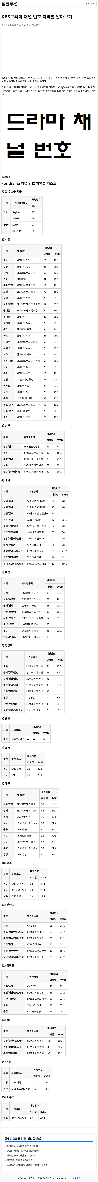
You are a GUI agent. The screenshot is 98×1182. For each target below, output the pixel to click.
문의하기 (76, 1177)
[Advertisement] (49, 49)
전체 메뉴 (90, 3)
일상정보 (5, 24)
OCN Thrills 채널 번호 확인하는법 (23, 1150)
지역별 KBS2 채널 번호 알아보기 (22, 1155)
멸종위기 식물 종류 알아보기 (20, 1160)
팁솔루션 (9, 3)
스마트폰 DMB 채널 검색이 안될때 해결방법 (27, 1164)
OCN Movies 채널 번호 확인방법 (22, 1146)
